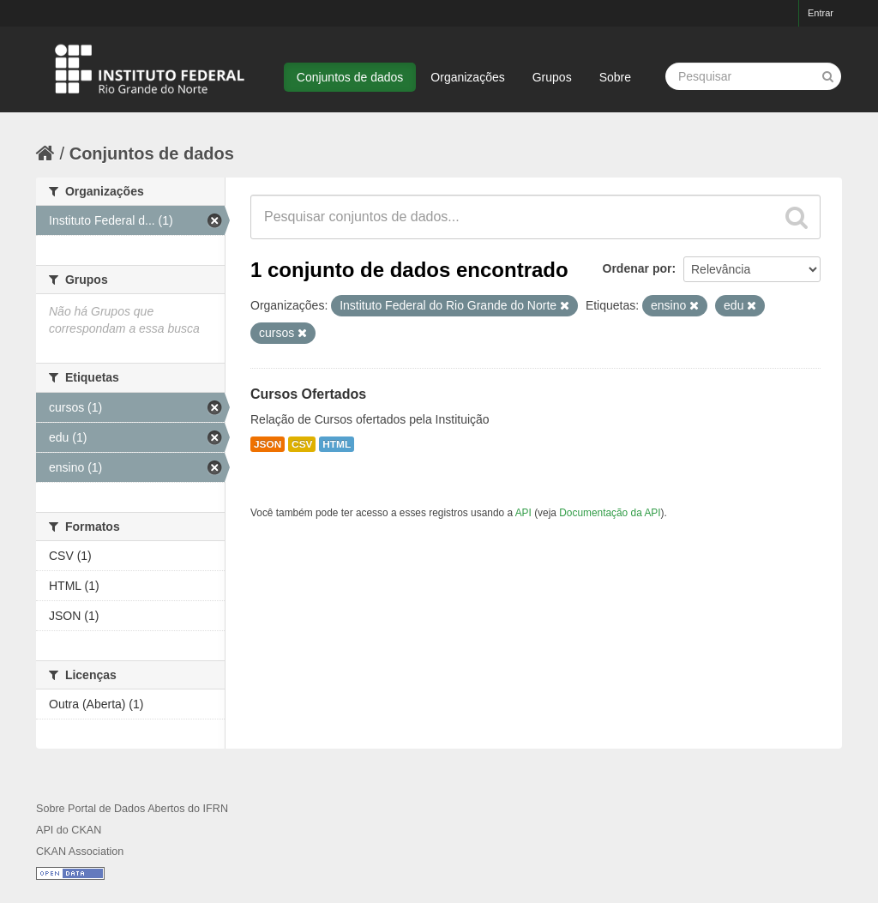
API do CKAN (68, 830)
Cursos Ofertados (308, 394)
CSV (302, 444)
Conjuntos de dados (350, 77)
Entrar (820, 13)
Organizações (467, 77)
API (523, 513)
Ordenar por (637, 268)
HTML (336, 444)
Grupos (552, 77)
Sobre (615, 77)
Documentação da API (609, 513)
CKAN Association (79, 852)
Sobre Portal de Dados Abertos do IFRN (132, 809)
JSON (267, 444)
